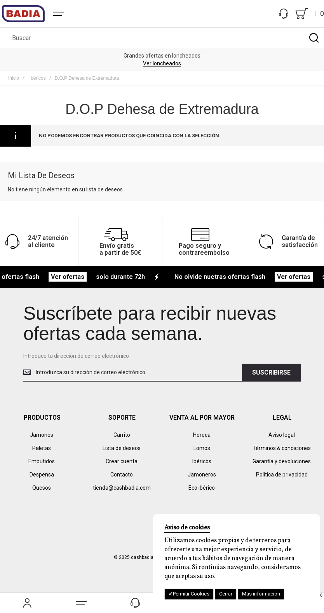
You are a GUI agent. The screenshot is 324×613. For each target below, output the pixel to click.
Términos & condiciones (282, 448)
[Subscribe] (271, 373)
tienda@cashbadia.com (122, 488)
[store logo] (23, 13)
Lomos (201, 448)
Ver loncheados (162, 63)
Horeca (202, 435)
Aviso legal (281, 435)
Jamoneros (202, 474)
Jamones (41, 435)
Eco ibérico (201, 488)
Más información (261, 594)
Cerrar (225, 594)
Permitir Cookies (191, 594)
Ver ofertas (74, 276)
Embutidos (41, 461)
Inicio (13, 78)
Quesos (41, 488)
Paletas (41, 448)
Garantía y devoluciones (282, 461)
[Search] (314, 37)
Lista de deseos (122, 448)
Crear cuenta (122, 461)
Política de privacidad (282, 474)
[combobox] (162, 37)
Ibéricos (38, 78)
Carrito (121, 435)
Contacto (121, 474)
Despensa (42, 474)
